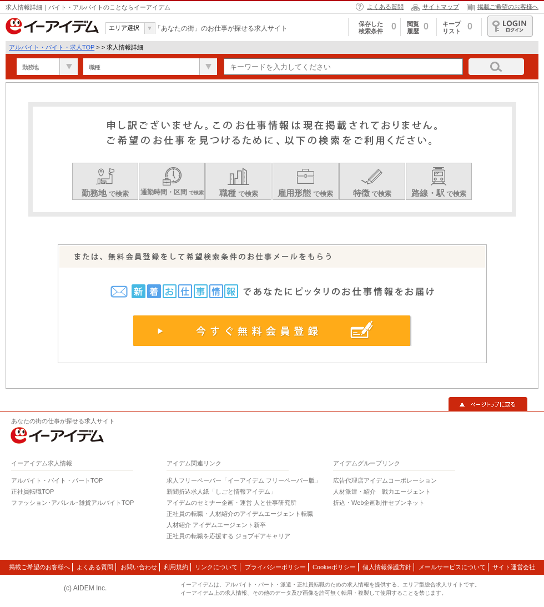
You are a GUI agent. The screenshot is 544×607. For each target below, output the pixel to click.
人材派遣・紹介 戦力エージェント (382, 491)
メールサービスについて (452, 567)
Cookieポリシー (334, 567)
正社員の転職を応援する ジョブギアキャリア (228, 536)
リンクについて (216, 567)
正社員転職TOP (32, 491)
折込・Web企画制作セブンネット (379, 502)
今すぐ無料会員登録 (272, 330)
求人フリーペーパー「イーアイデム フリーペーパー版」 (244, 480)
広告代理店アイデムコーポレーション (385, 480)
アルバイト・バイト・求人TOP (51, 47)
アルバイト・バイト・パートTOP (57, 480)
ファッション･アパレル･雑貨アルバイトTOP (72, 502)
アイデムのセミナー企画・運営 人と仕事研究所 (231, 502)
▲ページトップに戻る (488, 404)
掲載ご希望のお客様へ (507, 6)
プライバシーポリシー (275, 567)
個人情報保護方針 (386, 567)
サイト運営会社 (513, 567)
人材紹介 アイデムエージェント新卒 (216, 524)
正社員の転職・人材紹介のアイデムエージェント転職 (240, 513)
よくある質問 (385, 6)
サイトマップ (440, 6)
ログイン (510, 26)
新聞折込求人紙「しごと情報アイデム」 (221, 491)
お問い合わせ (138, 567)
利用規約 (176, 567)
